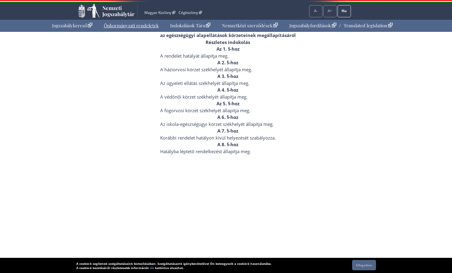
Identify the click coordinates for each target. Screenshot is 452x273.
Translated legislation (368, 25)
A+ (330, 10)
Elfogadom (364, 265)
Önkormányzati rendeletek (131, 25)
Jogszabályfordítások (312, 25)
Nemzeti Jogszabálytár (118, 11)
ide (152, 268)
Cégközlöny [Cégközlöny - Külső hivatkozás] (190, 12)
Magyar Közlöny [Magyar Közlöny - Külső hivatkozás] (159, 12)
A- (316, 10)
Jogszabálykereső (72, 25)
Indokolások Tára (190, 25)
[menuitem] (72, 25)
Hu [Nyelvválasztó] (344, 10)
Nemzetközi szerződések (250, 25)
